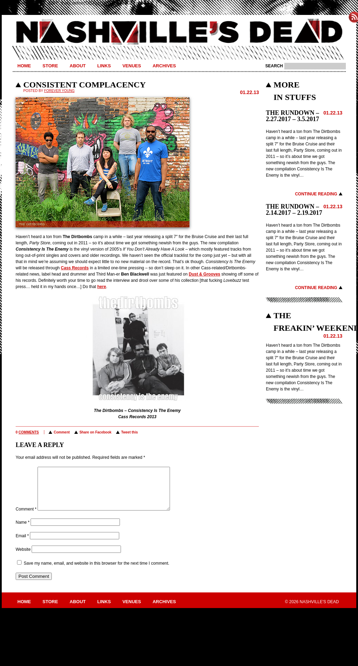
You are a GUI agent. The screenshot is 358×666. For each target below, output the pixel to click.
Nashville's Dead (179, 32)
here (101, 286)
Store (50, 65)
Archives (164, 65)
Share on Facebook (95, 432)
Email (22, 544)
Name (23, 530)
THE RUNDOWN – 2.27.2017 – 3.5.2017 (292, 116)
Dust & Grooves (204, 274)
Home (24, 65)
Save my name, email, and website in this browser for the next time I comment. (96, 571)
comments (28, 432)
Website (23, 557)
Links (104, 65)
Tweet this (129, 432)
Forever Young (59, 91)
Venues (131, 65)
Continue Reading (316, 194)
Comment (62, 432)
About (78, 65)
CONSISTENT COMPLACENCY (84, 84)
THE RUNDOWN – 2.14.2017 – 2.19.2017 (294, 209)
